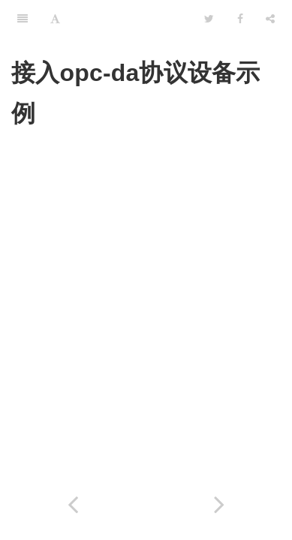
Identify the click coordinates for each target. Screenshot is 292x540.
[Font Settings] (55, 19)
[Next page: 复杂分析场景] (219, 504)
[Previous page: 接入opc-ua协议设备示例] (73, 504)
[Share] (270, 19)
